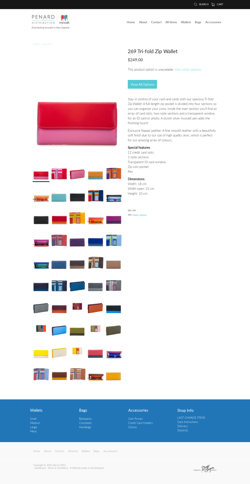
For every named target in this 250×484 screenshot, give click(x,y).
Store (36, 44)
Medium (35, 423)
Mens (33, 431)
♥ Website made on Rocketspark (87, 468)
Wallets (47, 44)
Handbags (85, 427)
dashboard (40, 468)
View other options (187, 69)
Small (33, 418)
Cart (217, 4)
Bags (83, 410)
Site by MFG (59, 465)
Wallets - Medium (139, 215)
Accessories (138, 410)
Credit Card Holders (140, 423)
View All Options (142, 84)
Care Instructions (187, 422)
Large (33, 427)
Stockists (182, 430)
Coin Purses (135, 418)
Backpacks (85, 418)
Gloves (132, 427)
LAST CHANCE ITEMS (191, 417)
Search (201, 4)
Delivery (182, 426)
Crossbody (85, 423)
